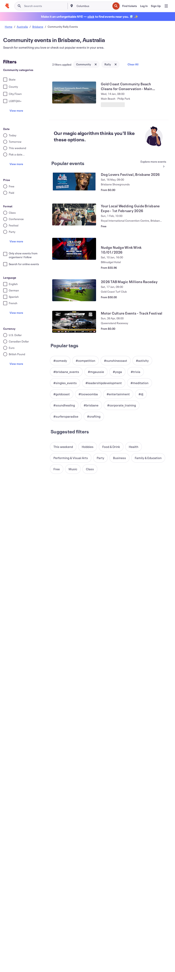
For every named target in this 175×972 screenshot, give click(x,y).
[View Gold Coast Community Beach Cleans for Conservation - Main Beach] (74, 92)
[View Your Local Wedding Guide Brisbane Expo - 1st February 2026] (74, 214)
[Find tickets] (130, 6)
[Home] (7, 6)
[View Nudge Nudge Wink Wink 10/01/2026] (74, 249)
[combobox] (93, 6)
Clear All (133, 64)
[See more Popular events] (152, 164)
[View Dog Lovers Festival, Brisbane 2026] (74, 183)
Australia (22, 27)
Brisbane (37, 27)
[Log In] (144, 6)
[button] (60, 360)
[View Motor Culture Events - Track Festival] (74, 322)
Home (8, 27)
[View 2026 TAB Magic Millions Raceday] (74, 290)
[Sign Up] (155, 6)
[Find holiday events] (91, 16)
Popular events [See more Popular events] (68, 163)
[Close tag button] (95, 64)
